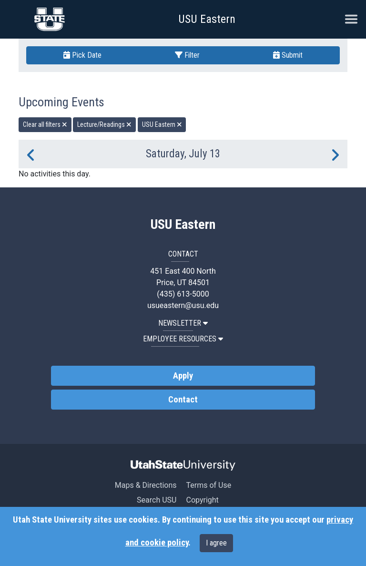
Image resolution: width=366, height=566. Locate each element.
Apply (183, 375)
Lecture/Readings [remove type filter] (104, 124)
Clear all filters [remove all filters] (45, 124)
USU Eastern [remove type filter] (162, 124)
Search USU (156, 499)
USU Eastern (206, 19)
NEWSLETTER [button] (183, 323)
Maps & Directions (146, 485)
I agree (216, 542)
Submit (288, 55)
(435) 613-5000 (183, 293)
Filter (187, 55)
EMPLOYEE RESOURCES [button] (183, 339)
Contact (183, 399)
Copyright (202, 499)
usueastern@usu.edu (183, 305)
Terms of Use (208, 485)
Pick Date (82, 55)
